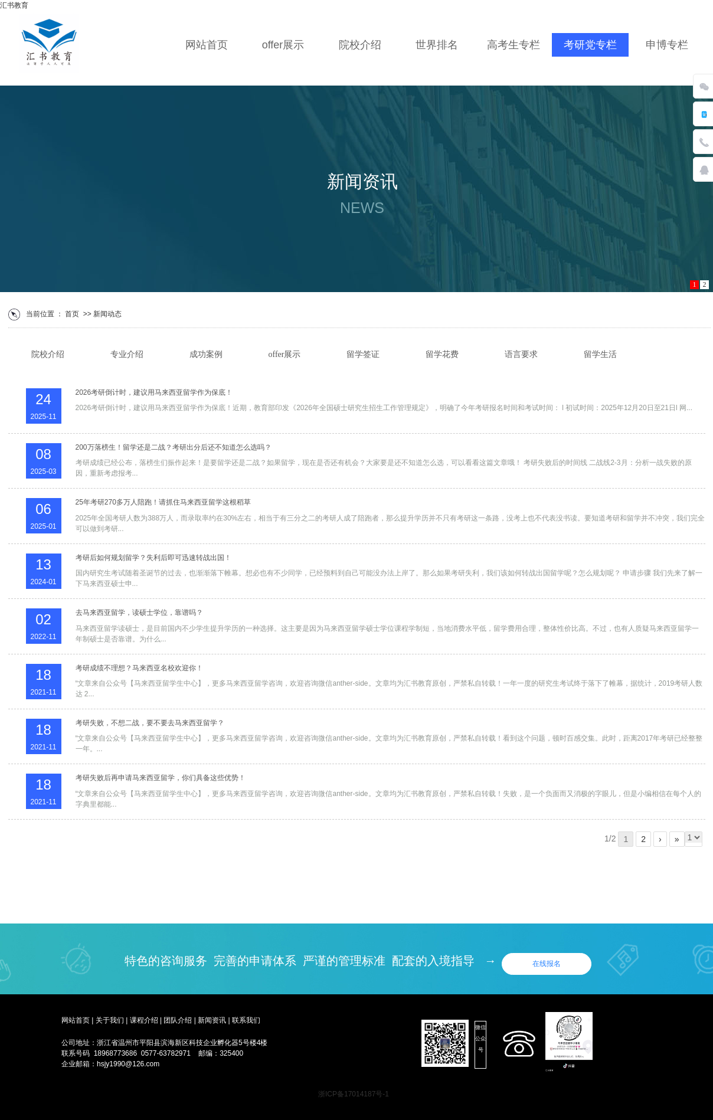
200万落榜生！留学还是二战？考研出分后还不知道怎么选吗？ (174, 447)
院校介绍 (360, 45)
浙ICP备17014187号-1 (353, 1094)
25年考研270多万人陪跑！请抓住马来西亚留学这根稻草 (163, 502)
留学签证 (363, 354)
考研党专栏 (590, 45)
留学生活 (600, 354)
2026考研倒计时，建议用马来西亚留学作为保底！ (154, 392)
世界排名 (437, 45)
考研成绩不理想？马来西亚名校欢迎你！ (139, 668)
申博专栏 (667, 45)
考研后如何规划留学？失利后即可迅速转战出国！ (153, 558)
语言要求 (521, 354)
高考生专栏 (513, 45)
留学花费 (442, 354)
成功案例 (206, 354)
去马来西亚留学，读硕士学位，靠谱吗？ (139, 612)
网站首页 (206, 45)
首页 (72, 314)
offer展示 (283, 45)
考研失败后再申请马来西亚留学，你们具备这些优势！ (161, 778)
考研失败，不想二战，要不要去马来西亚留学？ (150, 723)
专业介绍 (126, 354)
